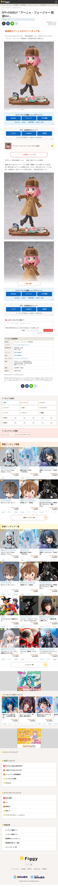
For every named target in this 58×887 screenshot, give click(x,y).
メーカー (5, 413)
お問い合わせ (37, 869)
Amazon (17, 122)
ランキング (24, 403)
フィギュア (9, 5)
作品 (22, 408)
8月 (51, 418)
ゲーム (7, 468)
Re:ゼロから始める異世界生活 (13, 766)
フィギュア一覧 (29, 665)
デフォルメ (8, 501)
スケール (51, 468)
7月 (42, 418)
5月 (24, 418)
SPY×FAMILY (16, 5)
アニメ (26, 501)
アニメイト (29, 118)
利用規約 (44, 869)
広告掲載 (23, 869)
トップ (3, 5)
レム (6, 803)
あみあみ (13, 118)
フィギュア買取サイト (11, 835)
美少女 (2, 468)
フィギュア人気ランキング (12, 695)
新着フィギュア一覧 (10, 527)
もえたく (32, 137)
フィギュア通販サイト (11, 831)
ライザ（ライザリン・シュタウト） (15, 816)
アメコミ (23, 617)
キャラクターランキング (11, 793)
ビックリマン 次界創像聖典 (13, 775)
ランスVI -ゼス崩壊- (10, 779)
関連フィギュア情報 (10, 445)
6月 (33, 418)
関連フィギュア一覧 (29, 518)
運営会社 (29, 869)
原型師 (41, 413)
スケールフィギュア (29, 19)
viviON (37, 122)
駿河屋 (44, 133)
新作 (4, 403)
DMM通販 (44, 118)
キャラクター (43, 408)
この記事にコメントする (29, 155)
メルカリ (13, 133)
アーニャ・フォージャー (33, 5)
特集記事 (6, 825)
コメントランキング (10, 753)
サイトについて (15, 869)
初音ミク (7, 811)
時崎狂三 (7, 807)
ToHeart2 (8, 783)
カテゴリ (42, 403)
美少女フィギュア (7, 19)
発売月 (4, 423)
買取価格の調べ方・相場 (12, 843)
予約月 (4, 418)
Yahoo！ (24, 122)
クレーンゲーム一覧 (11, 848)
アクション (13, 468)
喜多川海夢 (8, 799)
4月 (15, 418)
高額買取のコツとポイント (12, 839)
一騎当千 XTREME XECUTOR (13, 771)
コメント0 (54, 22)
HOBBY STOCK (26, 435)
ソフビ (26, 468)
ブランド (24, 413)
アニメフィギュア (17, 19)
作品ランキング (8, 761)
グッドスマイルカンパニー (21, 345)
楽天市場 (31, 122)
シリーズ (5, 408)
